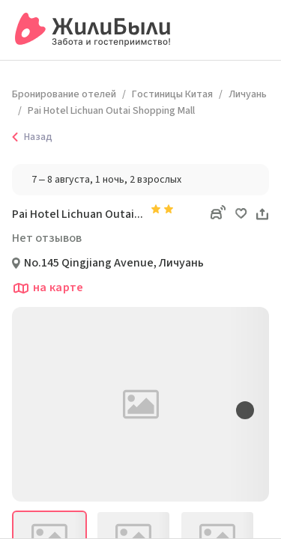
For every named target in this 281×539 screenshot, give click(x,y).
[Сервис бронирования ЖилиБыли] (93, 30)
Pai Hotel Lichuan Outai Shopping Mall (111, 110)
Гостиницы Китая (172, 94)
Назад (29, 137)
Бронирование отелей (64, 94)
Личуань (248, 94)
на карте (48, 288)
